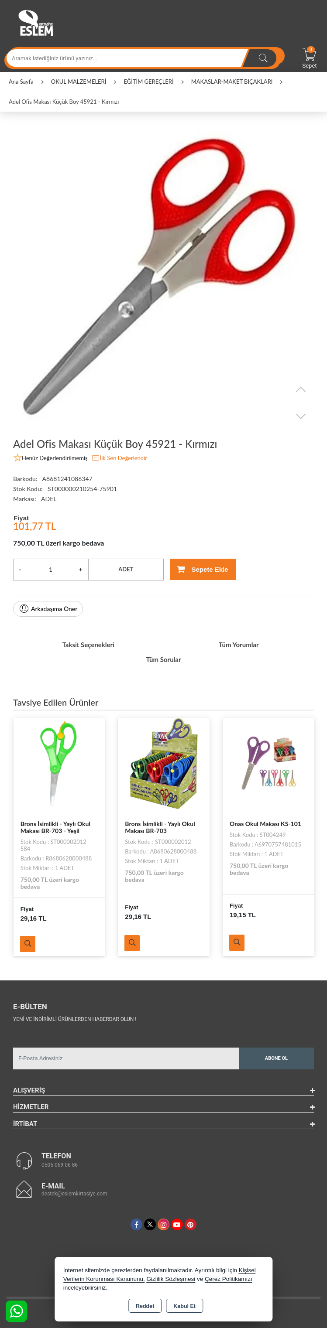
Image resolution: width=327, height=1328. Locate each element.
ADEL (48, 498)
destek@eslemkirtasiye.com (74, 1194)
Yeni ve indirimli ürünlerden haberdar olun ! (74, 1019)
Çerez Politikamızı (228, 1279)
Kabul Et (184, 1306)
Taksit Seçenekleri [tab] (88, 645)
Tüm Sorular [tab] (163, 659)
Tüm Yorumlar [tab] (239, 645)
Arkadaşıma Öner (48, 609)
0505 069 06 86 (59, 1165)
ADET (125, 569)
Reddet (145, 1306)
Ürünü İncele (28, 944)
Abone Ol (276, 1058)
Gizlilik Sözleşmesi (170, 1279)
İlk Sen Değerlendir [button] (119, 458)
